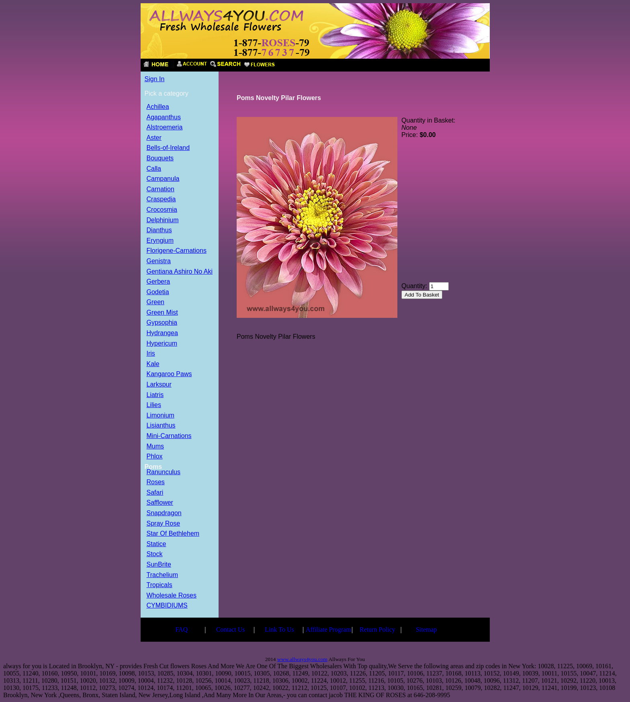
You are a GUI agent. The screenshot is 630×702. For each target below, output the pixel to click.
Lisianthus (161, 425)
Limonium (160, 415)
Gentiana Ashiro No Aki (180, 271)
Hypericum (162, 343)
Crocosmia (162, 210)
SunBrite (159, 564)
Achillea (158, 107)
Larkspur (159, 384)
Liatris (155, 395)
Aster (154, 138)
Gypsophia (162, 322)
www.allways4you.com (302, 659)
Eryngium (160, 241)
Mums (155, 446)
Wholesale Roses (172, 595)
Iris (151, 353)
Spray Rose (163, 523)
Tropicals (159, 585)
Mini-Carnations (169, 436)
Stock (155, 554)
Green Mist (162, 312)
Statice (156, 544)
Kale (153, 364)
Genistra (159, 261)
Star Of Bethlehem (173, 533)
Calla (154, 169)
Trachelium (162, 575)
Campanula (163, 179)
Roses (156, 482)
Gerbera (158, 281)
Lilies (154, 405)
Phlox (155, 456)
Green (155, 302)
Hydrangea (162, 333)
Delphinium (163, 220)
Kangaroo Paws (169, 374)
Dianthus (159, 230)
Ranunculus (164, 472)
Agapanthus (164, 117)
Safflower (160, 503)
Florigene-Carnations (177, 251)
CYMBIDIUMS (167, 605)
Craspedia (161, 199)
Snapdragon (164, 513)
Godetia (158, 292)
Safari (155, 492)
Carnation (160, 189)
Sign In (155, 79)
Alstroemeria (165, 127)
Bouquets (160, 158)
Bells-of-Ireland (168, 148)
